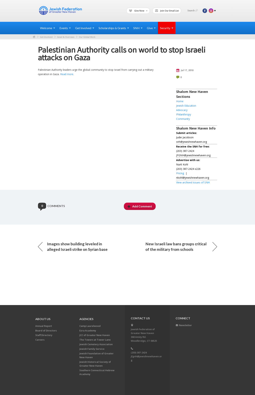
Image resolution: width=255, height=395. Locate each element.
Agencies (86, 319)
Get (84, 28)
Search (193, 10)
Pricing (180, 173)
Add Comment (140, 206)
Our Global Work (87, 37)
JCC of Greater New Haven (94, 335)
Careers (39, 339)
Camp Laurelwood (90, 326)
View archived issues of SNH (193, 182)
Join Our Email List (167, 10)
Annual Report (43, 326)
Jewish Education (186, 105)
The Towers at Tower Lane (95, 339)
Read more (66, 74)
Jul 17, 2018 (184, 70)
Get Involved (46, 37)
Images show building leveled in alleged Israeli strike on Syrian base (73, 246)
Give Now (138, 10)
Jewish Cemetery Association (96, 344)
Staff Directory (43, 335)
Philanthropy (183, 114)
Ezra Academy (87, 330)
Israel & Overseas (65, 37)
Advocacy (182, 110)
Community (183, 119)
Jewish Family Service (91, 348)
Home (34, 37)
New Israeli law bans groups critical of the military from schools (181, 246)
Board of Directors (46, 330)
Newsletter (185, 325)
